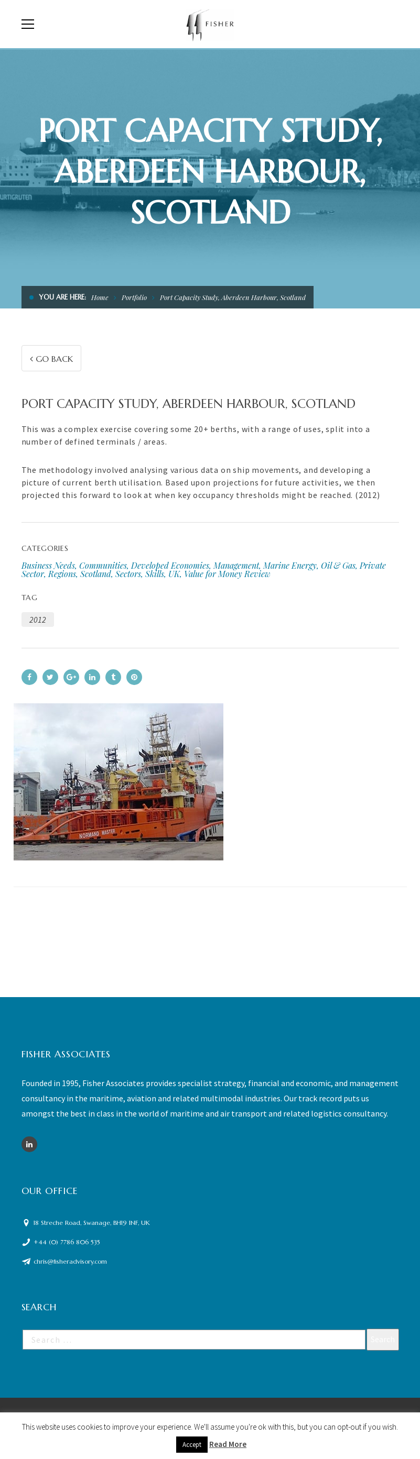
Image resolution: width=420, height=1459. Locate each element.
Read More (227, 1444)
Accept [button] (191, 1444)
